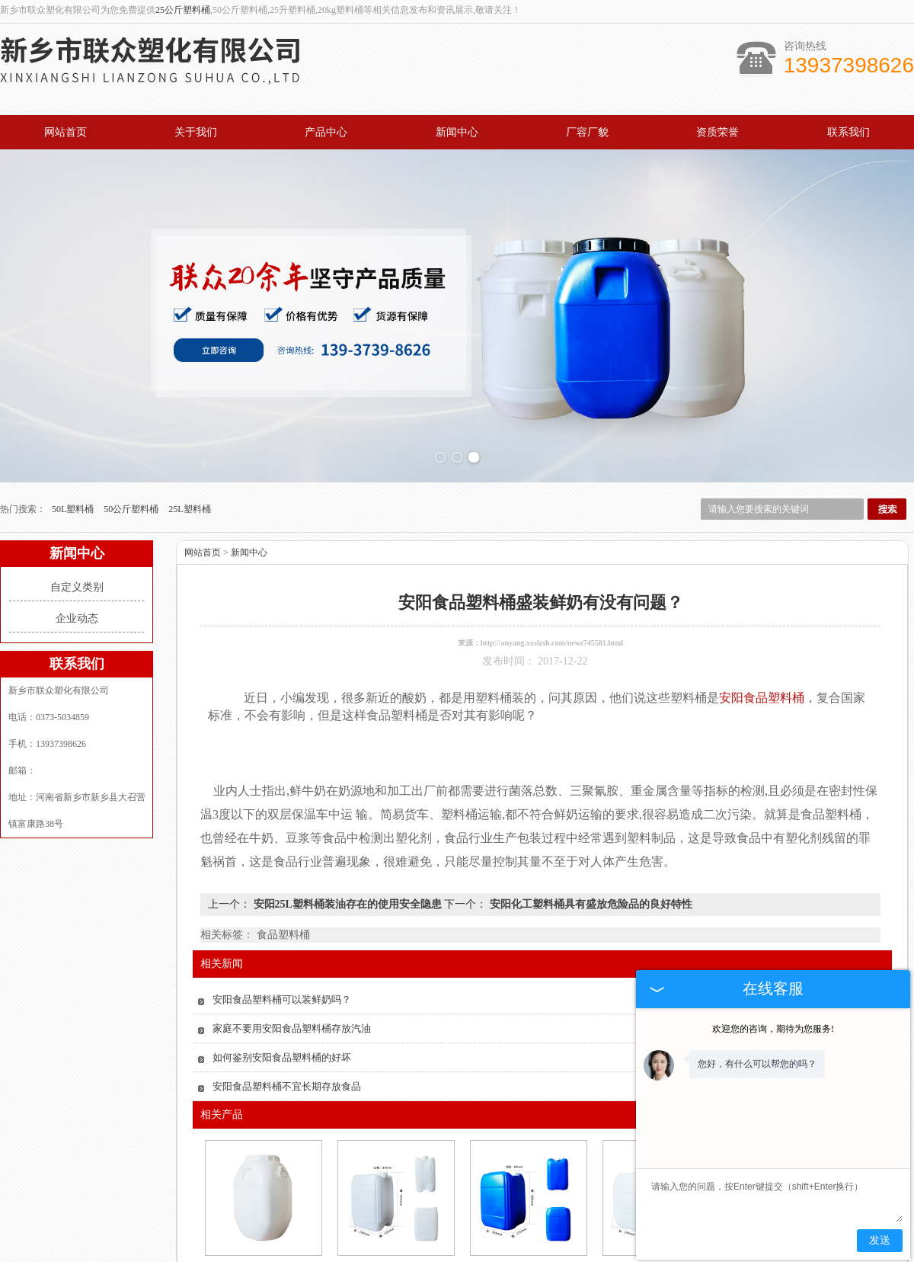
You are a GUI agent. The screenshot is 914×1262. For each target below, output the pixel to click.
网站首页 (65, 132)
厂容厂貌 (587, 132)
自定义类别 (77, 546)
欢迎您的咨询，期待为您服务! (773, 1028)
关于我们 (195, 132)
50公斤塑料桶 (132, 468)
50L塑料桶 (74, 468)
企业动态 (77, 577)
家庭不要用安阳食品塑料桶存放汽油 (292, 987)
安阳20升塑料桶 (394, 1229)
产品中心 (326, 132)
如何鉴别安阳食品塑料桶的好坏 (282, 1016)
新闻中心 (457, 132)
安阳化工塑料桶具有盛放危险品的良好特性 (589, 863)
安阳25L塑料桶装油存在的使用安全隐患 (347, 863)
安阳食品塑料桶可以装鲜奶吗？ (282, 958)
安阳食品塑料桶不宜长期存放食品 (287, 1045)
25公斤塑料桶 (182, 10)
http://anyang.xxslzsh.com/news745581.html (552, 601)
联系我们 (848, 132)
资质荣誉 (717, 132)
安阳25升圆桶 (527, 1229)
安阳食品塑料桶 (262, 1229)
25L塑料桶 (189, 468)
